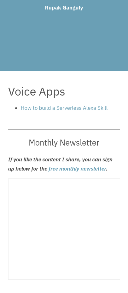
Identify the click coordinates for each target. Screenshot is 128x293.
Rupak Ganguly (64, 7)
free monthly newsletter (77, 168)
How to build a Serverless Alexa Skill (64, 107)
